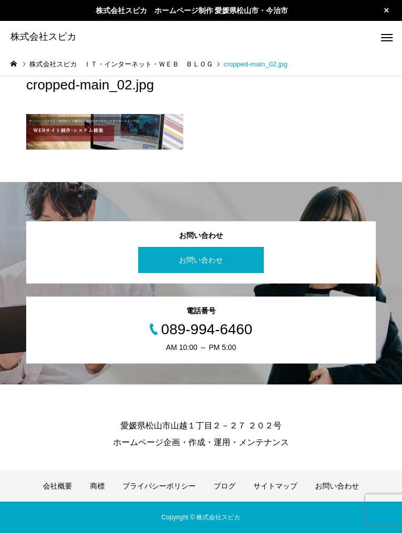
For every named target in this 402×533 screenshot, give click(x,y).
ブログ (225, 486)
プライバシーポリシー (159, 486)
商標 (97, 486)
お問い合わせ (201, 260)
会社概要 (57, 486)
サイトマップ (275, 486)
